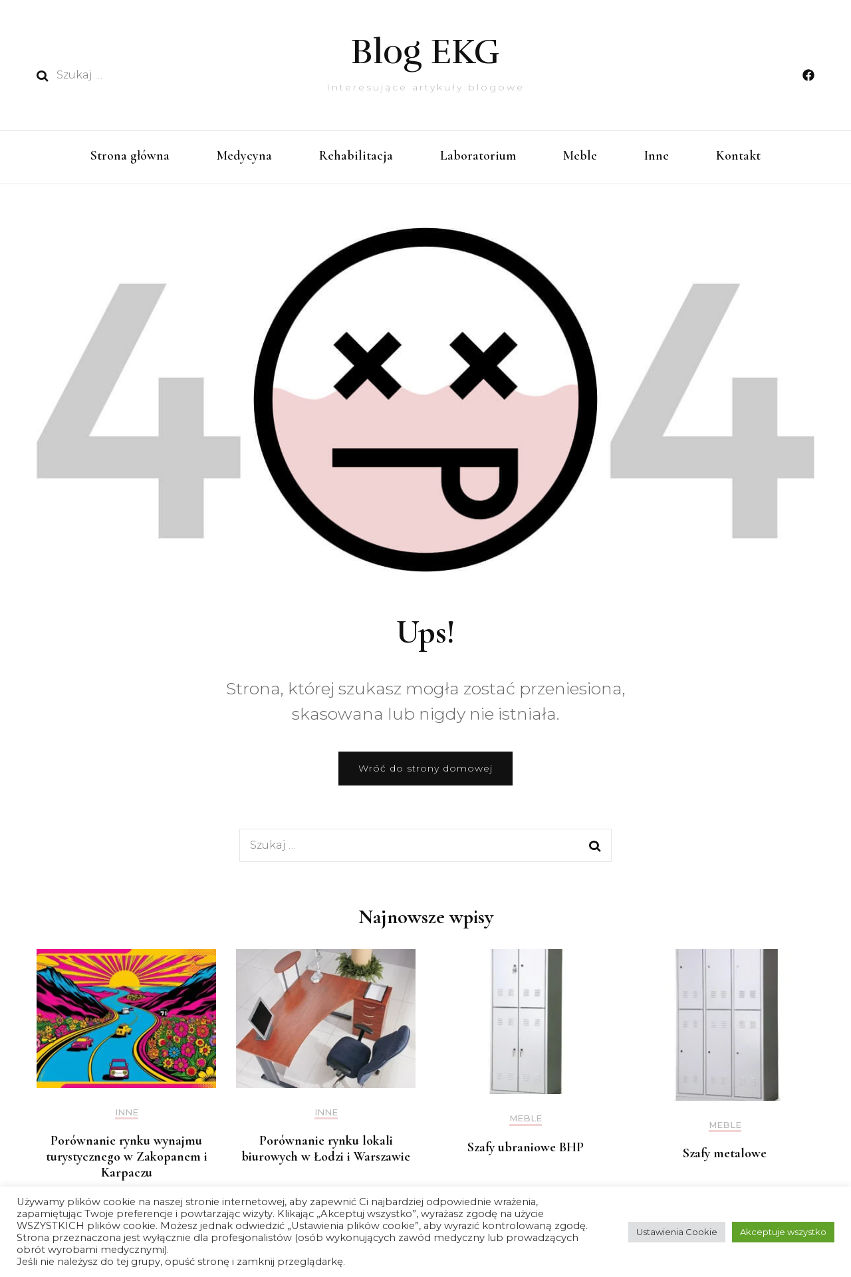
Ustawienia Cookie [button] (676, 1231)
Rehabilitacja (356, 156)
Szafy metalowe (725, 1153)
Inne (656, 156)
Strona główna (130, 156)
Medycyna (244, 156)
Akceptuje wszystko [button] (783, 1231)
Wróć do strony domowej (425, 768)
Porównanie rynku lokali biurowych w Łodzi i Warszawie (325, 1149)
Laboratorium (478, 156)
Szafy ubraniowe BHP (525, 1147)
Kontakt (738, 156)
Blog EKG (425, 52)
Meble (580, 156)
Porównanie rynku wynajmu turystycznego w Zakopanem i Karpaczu (126, 1157)
